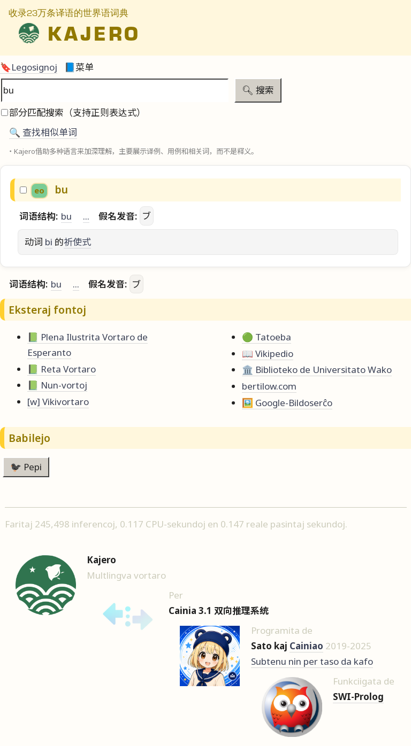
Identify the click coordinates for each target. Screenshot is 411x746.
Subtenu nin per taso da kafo (312, 661)
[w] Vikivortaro (58, 401)
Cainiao (306, 646)
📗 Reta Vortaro (61, 369)
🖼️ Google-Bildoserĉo (287, 403)
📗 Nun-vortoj (57, 385)
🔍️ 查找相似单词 (43, 132)
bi (48, 242)
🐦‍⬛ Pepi (26, 467)
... (86, 216)
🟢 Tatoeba (266, 337)
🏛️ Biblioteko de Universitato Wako (317, 369)
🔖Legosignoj (28, 67)
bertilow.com (269, 386)
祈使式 (77, 242)
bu (66, 216)
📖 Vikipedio (267, 353)
